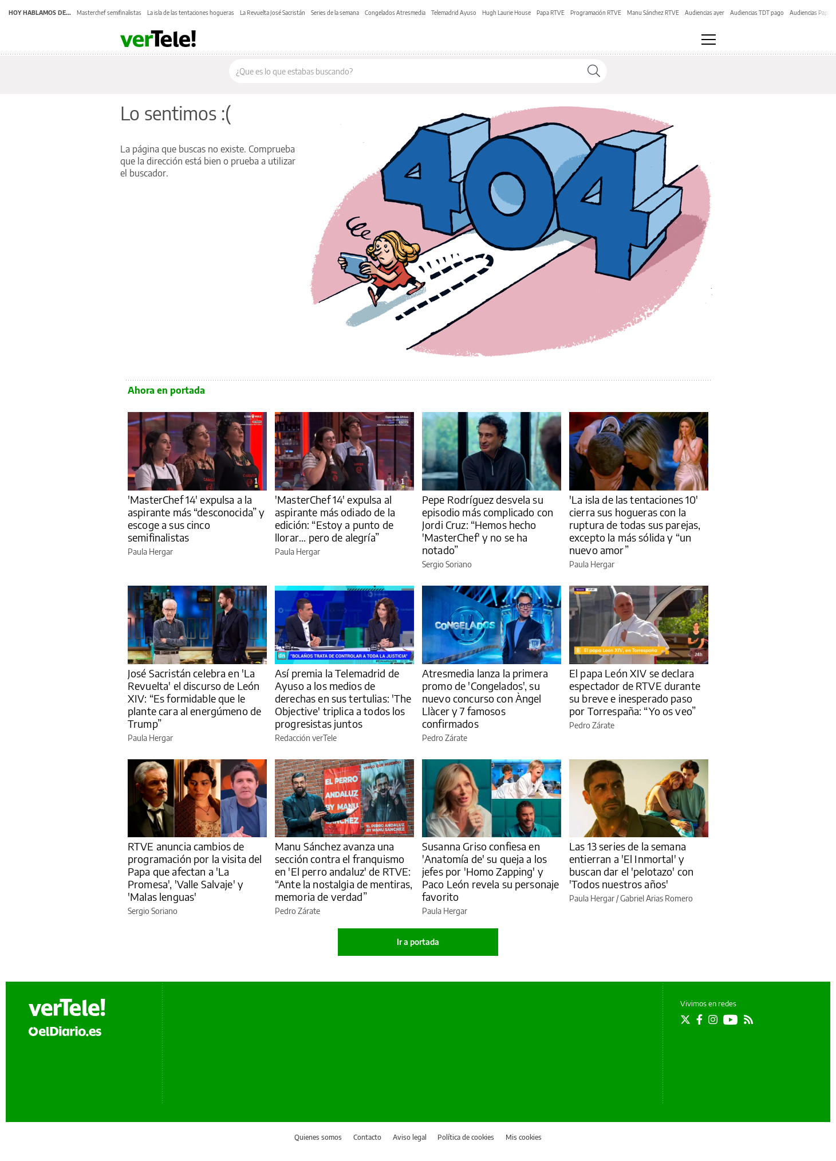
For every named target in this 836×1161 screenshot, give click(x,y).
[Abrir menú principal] (708, 39)
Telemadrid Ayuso (453, 12)
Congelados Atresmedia (395, 12)
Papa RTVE (551, 12)
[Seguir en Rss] (748, 1019)
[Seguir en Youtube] (730, 1019)
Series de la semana (335, 12)
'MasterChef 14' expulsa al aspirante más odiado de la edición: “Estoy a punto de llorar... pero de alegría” (335, 518)
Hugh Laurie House (506, 12)
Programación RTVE (595, 12)
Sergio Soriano (447, 564)
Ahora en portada (166, 390)
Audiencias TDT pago (757, 12)
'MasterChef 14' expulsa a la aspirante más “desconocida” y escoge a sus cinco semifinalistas (196, 518)
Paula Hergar (150, 551)
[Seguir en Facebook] (699, 1019)
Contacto (367, 1137)
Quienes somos (318, 1137)
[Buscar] (594, 71)
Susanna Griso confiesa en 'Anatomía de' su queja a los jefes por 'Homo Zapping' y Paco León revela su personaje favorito (490, 871)
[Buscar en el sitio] (405, 71)
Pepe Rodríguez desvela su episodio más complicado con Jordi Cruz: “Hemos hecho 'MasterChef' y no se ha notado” (487, 524)
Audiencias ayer (704, 12)
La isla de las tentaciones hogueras (190, 12)
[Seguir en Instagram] (712, 1019)
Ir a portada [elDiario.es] (418, 942)
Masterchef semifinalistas (109, 12)
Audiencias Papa (810, 12)
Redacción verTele (306, 738)
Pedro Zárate (444, 738)
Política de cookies (465, 1137)
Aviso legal (410, 1137)
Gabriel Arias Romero (656, 898)
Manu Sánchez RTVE (653, 12)
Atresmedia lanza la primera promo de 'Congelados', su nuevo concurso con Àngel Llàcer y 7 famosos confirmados (485, 698)
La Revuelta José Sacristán (272, 12)
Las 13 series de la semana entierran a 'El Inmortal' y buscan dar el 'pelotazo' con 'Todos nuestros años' (631, 865)
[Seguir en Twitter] (685, 1019)
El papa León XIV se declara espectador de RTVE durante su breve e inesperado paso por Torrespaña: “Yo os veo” (634, 691)
